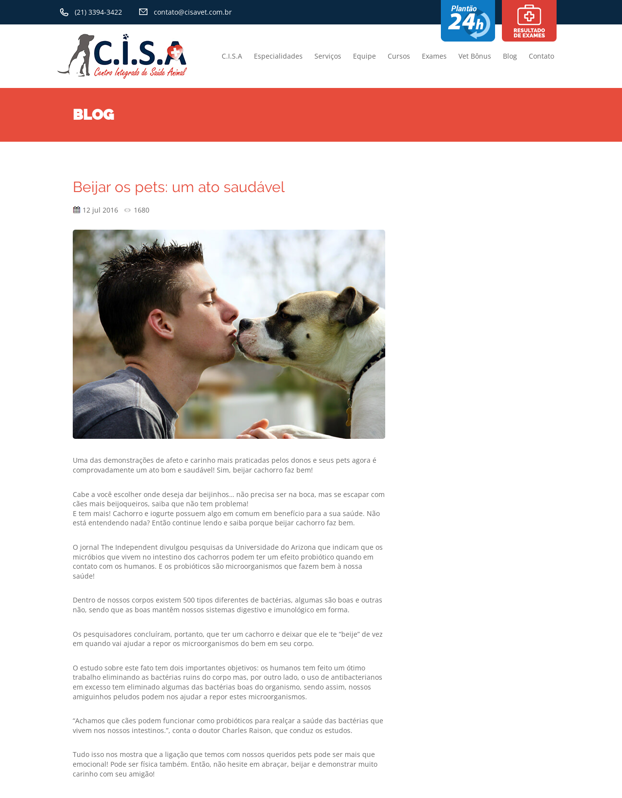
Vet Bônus (474, 56)
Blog (510, 56)
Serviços (327, 56)
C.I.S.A (232, 56)
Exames (434, 56)
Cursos (399, 56)
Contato (541, 56)
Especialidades (278, 56)
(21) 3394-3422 (98, 12)
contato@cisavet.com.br (193, 12)
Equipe (364, 56)
